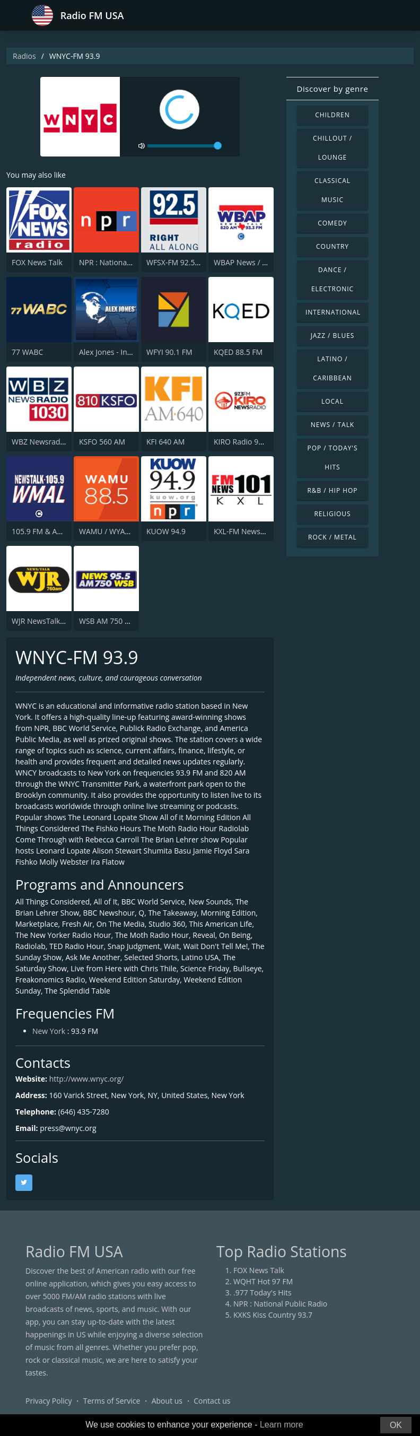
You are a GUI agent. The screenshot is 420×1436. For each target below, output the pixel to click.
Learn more (281, 1424)
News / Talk (332, 424)
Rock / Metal (332, 537)
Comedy (332, 223)
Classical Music (332, 190)
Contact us (212, 1401)
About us (167, 1401)
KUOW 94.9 (166, 531)
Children (332, 114)
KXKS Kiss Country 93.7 (272, 1315)
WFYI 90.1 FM (169, 352)
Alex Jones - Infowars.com (123, 352)
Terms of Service (112, 1401)
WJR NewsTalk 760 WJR (51, 621)
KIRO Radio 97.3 (241, 442)
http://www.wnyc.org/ (86, 1080)
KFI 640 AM (165, 442)
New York (48, 1032)
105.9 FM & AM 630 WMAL (57, 531)
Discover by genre (332, 88)
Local (332, 401)
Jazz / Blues (333, 335)
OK (396, 1425)
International (333, 312)
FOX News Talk (37, 262)
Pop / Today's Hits (332, 457)
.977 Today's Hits (262, 1293)
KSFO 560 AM (102, 442)
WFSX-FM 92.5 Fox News (188, 262)
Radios (24, 56)
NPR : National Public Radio (126, 262)
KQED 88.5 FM (238, 352)
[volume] (184, 145)
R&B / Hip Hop (333, 490)
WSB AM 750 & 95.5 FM (119, 621)
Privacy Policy (48, 1401)
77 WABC (27, 352)
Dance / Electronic (332, 279)
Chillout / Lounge (332, 148)
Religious (332, 513)
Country (332, 246)
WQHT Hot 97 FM (263, 1282)
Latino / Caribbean (332, 368)
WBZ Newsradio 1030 (48, 442)
